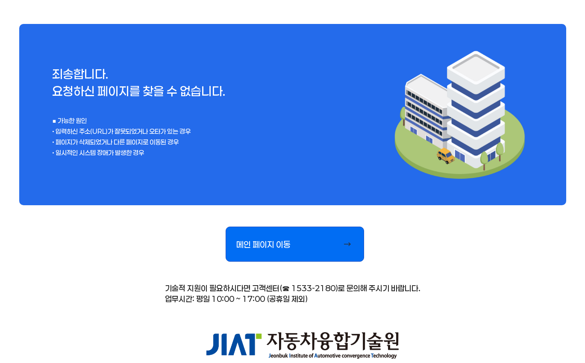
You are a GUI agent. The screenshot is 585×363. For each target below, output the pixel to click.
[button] (295, 244)
